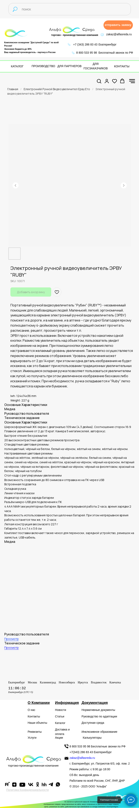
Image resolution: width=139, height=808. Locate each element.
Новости (60, 710)
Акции (59, 737)
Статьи (59, 716)
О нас (31, 710)
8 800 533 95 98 (86, 52)
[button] (118, 25)
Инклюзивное (91, 731)
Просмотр (11, 639)
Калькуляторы (92, 737)
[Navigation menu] (132, 81)
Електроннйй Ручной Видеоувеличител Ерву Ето (57, 89)
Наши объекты (37, 722)
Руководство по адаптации (99, 716)
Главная (12, 89)
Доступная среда (93, 722)
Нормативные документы (98, 710)
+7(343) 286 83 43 (81, 752)
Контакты (34, 716)
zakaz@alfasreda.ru (119, 34)
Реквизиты (35, 731)
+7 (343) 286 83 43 (85, 44)
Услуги (32, 737)
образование (108, 731)
